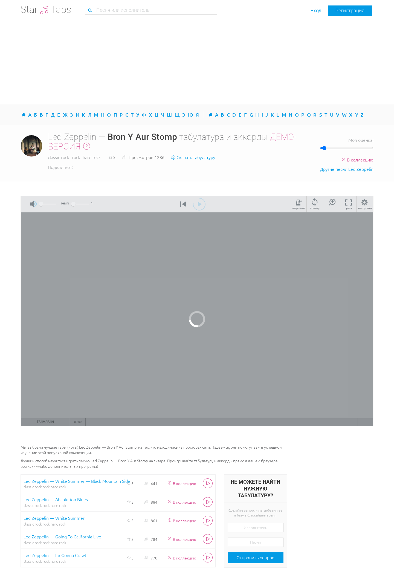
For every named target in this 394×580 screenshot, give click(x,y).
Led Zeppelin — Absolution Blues (56, 499)
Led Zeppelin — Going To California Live (62, 536)
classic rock (58, 157)
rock (76, 157)
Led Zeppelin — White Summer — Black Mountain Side (77, 481)
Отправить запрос (255, 557)
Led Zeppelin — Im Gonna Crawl (55, 555)
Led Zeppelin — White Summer (54, 518)
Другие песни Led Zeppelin (346, 169)
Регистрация (349, 10)
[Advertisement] (197, 60)
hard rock (92, 157)
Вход (316, 10)
